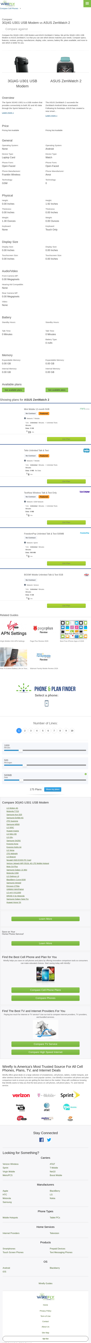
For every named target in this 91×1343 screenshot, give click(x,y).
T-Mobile (54, 1168)
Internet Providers (11, 1233)
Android (6, 1268)
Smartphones (9, 1249)
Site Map (45, 1333)
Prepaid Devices (57, 1249)
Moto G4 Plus (12, 867)
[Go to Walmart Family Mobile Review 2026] (43, 657)
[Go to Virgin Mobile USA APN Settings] (13, 629)
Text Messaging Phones (61, 1252)
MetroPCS (7, 1175)
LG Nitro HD (12, 834)
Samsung (7, 1202)
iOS (4, 1272)
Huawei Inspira (13, 831)
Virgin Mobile (9, 1171)
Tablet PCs (55, 1217)
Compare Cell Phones (9, 8)
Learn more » (8, 113)
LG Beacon (11, 857)
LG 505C (10, 828)
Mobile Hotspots (10, 1217)
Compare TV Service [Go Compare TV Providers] (45, 1044)
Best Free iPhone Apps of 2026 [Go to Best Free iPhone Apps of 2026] (72, 641)
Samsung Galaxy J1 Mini (17, 870)
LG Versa (10, 850)
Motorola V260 (13, 873)
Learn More (45, 918)
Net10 (53, 1171)
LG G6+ (10, 837)
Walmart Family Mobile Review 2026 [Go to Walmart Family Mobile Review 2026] (44, 668)
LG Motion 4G (12, 808)
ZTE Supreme (12, 821)
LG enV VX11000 (14, 893)
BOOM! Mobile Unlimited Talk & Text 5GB (43, 575)
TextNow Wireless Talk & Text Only (40, 493)
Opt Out (45, 1339)
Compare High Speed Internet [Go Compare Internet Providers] (45, 1052)
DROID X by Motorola (15, 896)
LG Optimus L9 (13, 876)
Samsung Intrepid (14, 883)
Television (54, 1233)
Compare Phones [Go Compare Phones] (45, 998)
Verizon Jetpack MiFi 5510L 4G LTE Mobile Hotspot (28, 863)
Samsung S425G (14, 841)
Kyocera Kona (12, 844)
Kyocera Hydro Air (14, 847)
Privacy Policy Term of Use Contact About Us (45, 1319)
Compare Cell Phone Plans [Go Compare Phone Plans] (45, 990)
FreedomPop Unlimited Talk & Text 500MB (44, 534)
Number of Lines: (45, 723)
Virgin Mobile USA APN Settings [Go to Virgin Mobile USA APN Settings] (12, 641)
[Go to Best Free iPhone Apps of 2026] (73, 629)
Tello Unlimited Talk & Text (36, 450)
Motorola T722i (13, 811)
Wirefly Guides (45, 1283)
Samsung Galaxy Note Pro (18, 899)
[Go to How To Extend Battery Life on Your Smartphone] (13, 657)
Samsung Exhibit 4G (15, 818)
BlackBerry (55, 1191)
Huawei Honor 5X (14, 902)
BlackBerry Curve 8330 (16, 880)
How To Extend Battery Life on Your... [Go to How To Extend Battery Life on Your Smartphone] (14, 668)
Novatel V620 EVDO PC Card (19, 860)
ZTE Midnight (12, 854)
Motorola (7, 1198)
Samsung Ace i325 (14, 815)
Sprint (5, 1168)
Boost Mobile (56, 1175)
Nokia (52, 1198)
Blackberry (55, 1268)
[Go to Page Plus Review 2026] (43, 629)
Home (45, 1305)
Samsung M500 (13, 824)
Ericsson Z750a (13, 886)
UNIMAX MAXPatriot (15, 889)
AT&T (52, 1164)
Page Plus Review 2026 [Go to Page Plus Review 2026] (39, 641)
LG (51, 1194)
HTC (5, 1194)
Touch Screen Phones (13, 1252)
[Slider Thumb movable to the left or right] (21, 751)
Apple (5, 1191)
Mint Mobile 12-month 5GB (36, 409)
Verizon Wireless (10, 1164)
